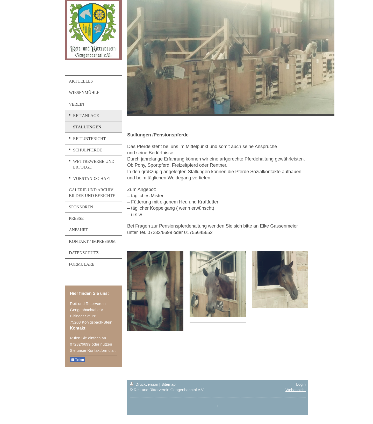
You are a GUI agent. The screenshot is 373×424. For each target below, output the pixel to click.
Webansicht (295, 390)
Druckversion (144, 384)
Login (301, 384)
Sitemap (168, 384)
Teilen (77, 360)
